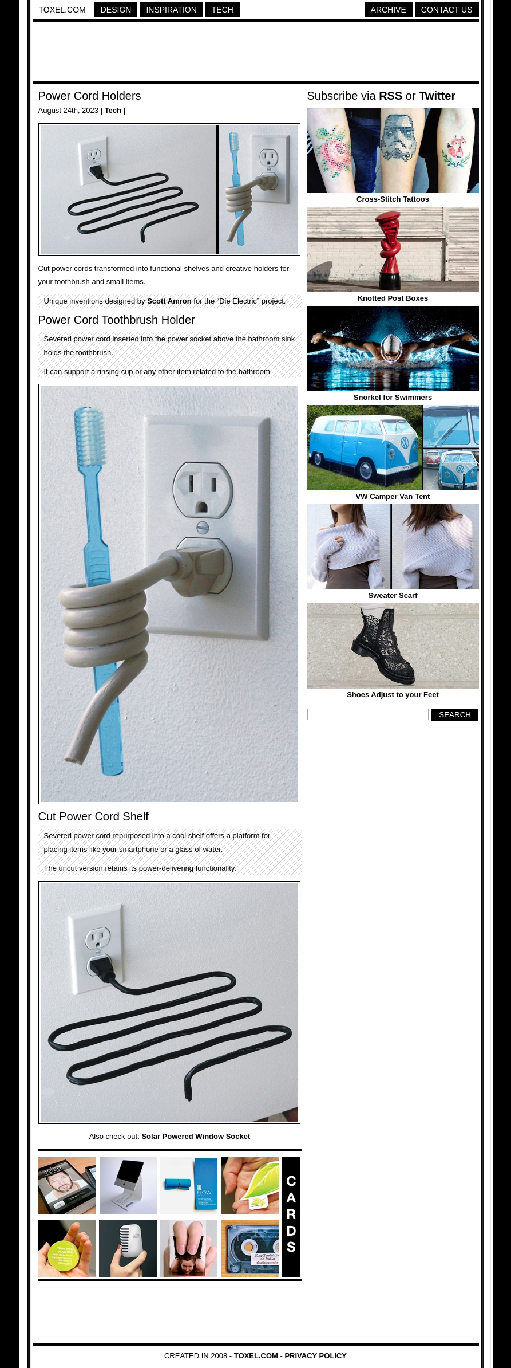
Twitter (437, 95)
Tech (222, 9)
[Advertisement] (255, 53)
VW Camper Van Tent (393, 496)
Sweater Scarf (393, 595)
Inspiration (171, 9)
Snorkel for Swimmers (393, 397)
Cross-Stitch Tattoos (392, 199)
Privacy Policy (315, 1355)
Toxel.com (62, 9)
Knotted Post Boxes (393, 298)
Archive (388, 9)
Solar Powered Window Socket (195, 1136)
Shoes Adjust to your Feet (393, 694)
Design (116, 9)
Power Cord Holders (89, 95)
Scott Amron (169, 301)
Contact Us (447, 9)
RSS (390, 95)
